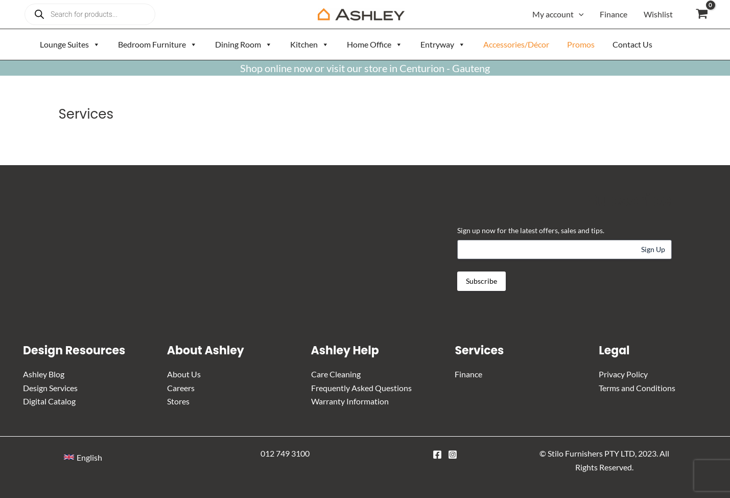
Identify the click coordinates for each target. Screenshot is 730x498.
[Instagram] (452, 454)
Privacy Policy (623, 374)
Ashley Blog (43, 374)
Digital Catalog (49, 401)
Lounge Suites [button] (70, 44)
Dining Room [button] (243, 44)
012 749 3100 (285, 453)
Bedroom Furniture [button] (157, 44)
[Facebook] (437, 454)
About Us (184, 374)
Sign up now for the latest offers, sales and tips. (530, 230)
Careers (181, 388)
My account (558, 14)
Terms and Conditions (637, 388)
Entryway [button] (442, 44)
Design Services (50, 388)
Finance (613, 14)
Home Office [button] (375, 44)
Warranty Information (350, 401)
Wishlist (658, 14)
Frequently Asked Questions (361, 388)
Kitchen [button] (309, 44)
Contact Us (632, 44)
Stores (178, 401)
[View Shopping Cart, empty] (701, 14)
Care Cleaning (336, 374)
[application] (579, 14)
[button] (83, 457)
